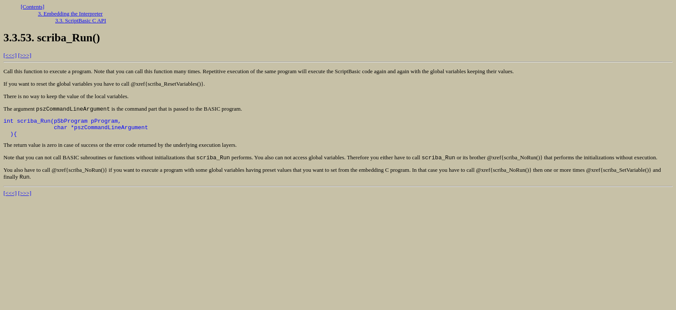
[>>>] (24, 55)
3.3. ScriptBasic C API (80, 20)
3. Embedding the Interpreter (70, 13)
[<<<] (10, 55)
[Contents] (32, 6)
